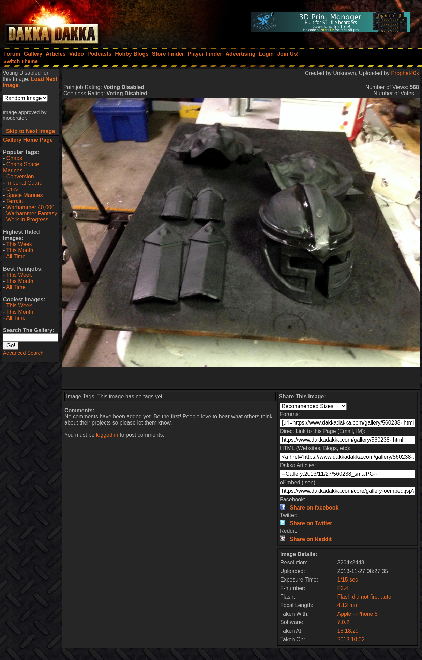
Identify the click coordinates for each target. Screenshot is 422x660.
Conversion (20, 177)
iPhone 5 (367, 614)
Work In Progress (27, 220)
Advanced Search (23, 353)
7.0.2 (343, 622)
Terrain (14, 201)
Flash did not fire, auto (364, 597)
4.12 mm (347, 605)
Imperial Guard (24, 183)
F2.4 (342, 588)
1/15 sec (347, 580)
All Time (16, 256)
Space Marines (24, 195)
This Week (19, 244)
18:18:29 (347, 631)
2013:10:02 (350, 639)
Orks (12, 189)
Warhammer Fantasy (31, 213)
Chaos (14, 158)
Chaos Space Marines (21, 167)
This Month (19, 250)
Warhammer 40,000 (30, 207)
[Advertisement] (241, 377)
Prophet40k (405, 73)
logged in (107, 435)
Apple (344, 614)
